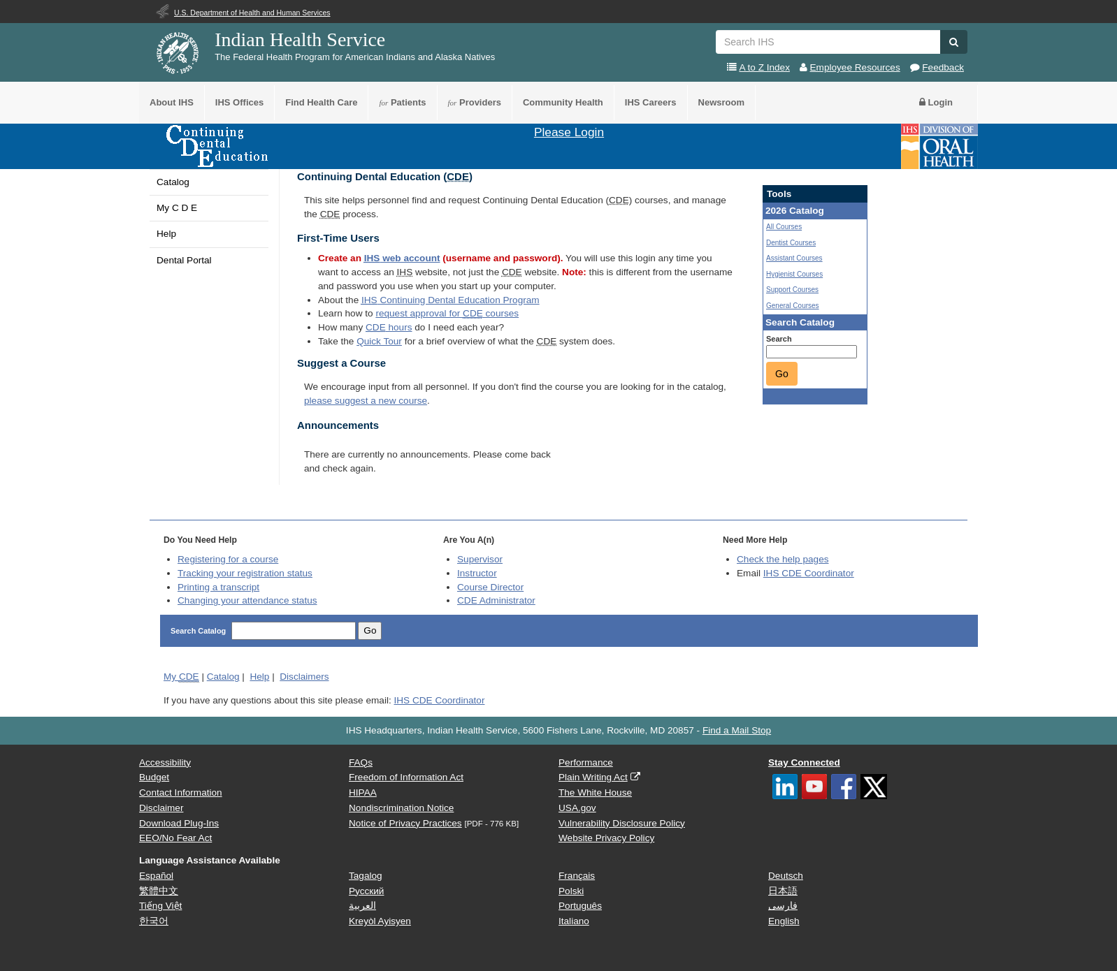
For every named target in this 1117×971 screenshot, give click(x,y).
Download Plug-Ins (179, 823)
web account (402, 258)
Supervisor (480, 559)
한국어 (153, 921)
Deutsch (785, 875)
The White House (595, 792)
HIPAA (363, 792)
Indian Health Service (300, 39)
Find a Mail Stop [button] (736, 730)
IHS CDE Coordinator (808, 573)
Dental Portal (184, 260)
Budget (154, 777)
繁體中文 (158, 891)
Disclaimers (304, 676)
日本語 (783, 891)
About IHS (172, 102)
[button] (954, 42)
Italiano (573, 921)
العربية (362, 905)
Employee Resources (855, 67)
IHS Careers (651, 102)
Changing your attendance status (247, 600)
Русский (366, 891)
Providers (474, 102)
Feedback (943, 67)
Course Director (490, 587)
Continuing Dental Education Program (450, 300)
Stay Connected (804, 762)
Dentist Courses (791, 243)
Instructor (477, 573)
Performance (585, 762)
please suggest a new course (365, 400)
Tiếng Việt (160, 905)
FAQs (361, 762)
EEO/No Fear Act (175, 838)
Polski (571, 891)
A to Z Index (764, 67)
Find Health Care (321, 102)
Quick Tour (379, 341)
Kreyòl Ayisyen (380, 921)
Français (576, 875)
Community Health (563, 102)
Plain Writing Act (593, 777)
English (784, 921)
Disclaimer (161, 808)
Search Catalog (199, 631)
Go (781, 373)
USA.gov (577, 808)
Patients (402, 102)
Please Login (569, 132)
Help (166, 233)
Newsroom (721, 102)
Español (156, 875)
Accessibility (165, 762)
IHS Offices (239, 102)
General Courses (792, 305)
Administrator (496, 600)
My (181, 676)
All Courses (784, 227)
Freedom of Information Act (406, 777)
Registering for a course (228, 559)
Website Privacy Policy (606, 838)
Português (580, 905)
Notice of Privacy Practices (405, 823)
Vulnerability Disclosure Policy (621, 823)
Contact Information (180, 792)
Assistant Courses (794, 258)
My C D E (177, 208)
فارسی (783, 905)
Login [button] (936, 102)
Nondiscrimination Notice (401, 808)
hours (389, 327)
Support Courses (792, 289)
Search (779, 339)
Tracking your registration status (245, 573)
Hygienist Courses (794, 274)
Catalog (173, 182)
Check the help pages (783, 559)
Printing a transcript (218, 587)
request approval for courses (447, 313)
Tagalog (365, 875)
